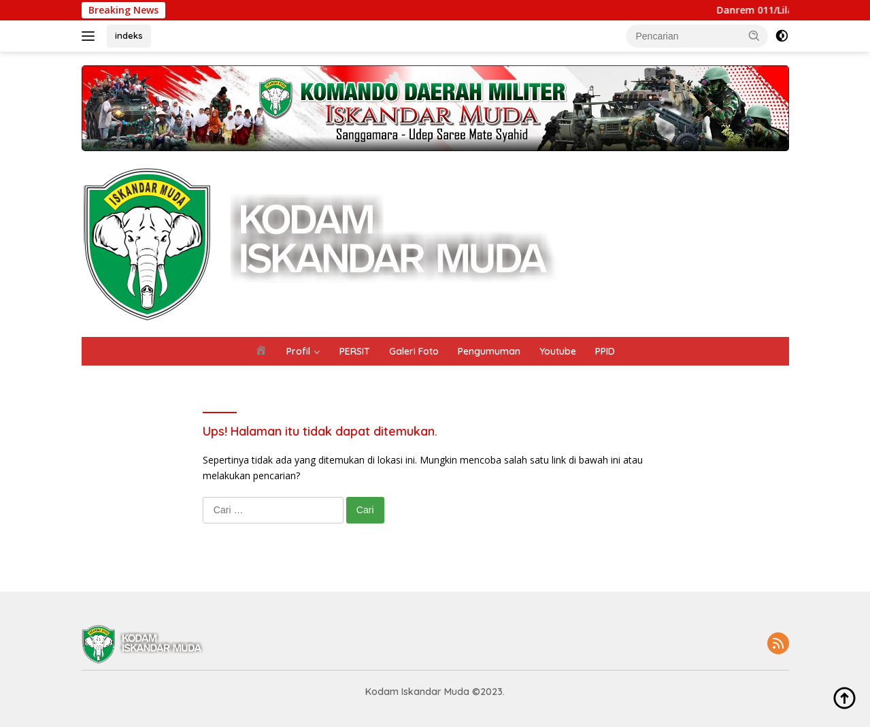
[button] (754, 35)
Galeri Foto (414, 351)
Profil (298, 351)
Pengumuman (489, 351)
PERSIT (354, 351)
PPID (605, 351)
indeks (129, 35)
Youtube (557, 351)
